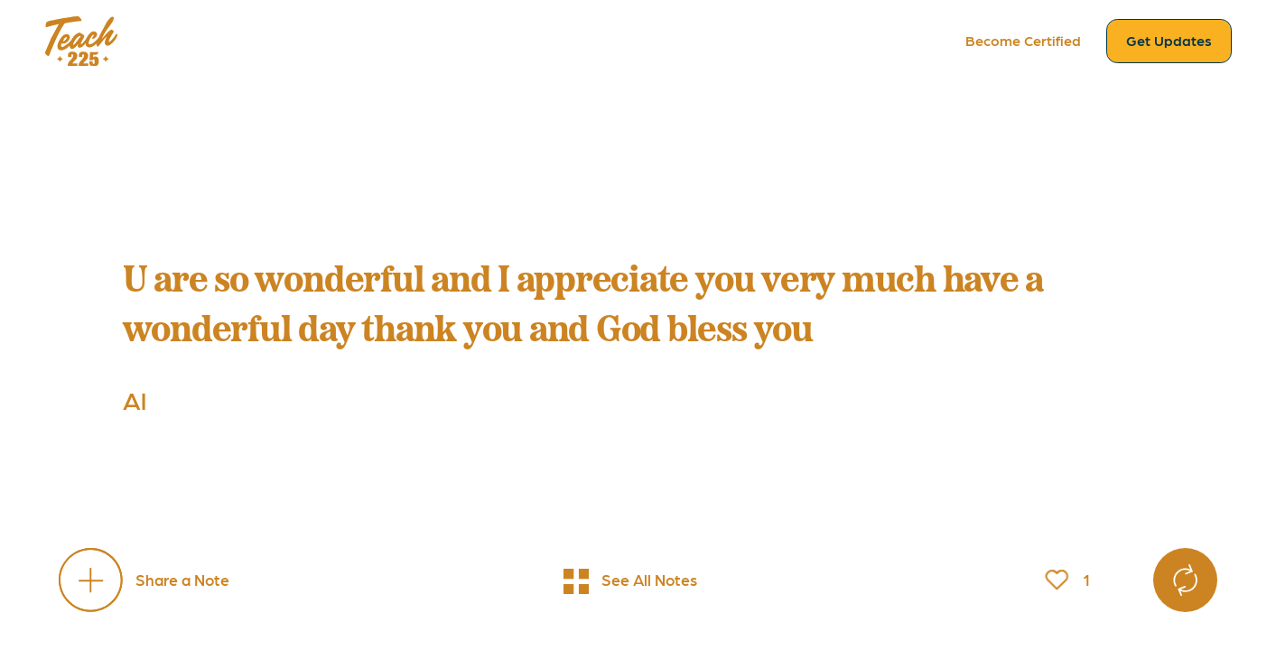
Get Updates (1169, 40)
